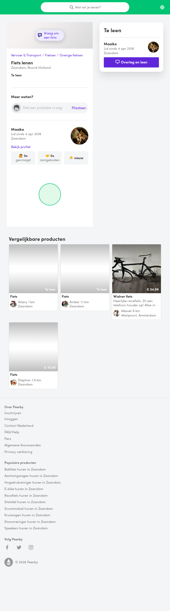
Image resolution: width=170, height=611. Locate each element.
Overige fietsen (71, 55)
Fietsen (50, 55)
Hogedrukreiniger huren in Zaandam (32, 482)
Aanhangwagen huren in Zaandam (31, 476)
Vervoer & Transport (26, 55)
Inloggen (11, 419)
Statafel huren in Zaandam (25, 502)
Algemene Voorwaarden (22, 445)
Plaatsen (79, 108)
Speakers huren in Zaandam (26, 528)
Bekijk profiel (21, 147)
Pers (7, 439)
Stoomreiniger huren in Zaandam (30, 522)
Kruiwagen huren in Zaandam (27, 515)
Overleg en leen (131, 62)
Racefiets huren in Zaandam (26, 495)
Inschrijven (12, 413)
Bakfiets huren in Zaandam (25, 469)
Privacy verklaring (18, 452)
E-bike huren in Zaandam (23, 489)
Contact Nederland (18, 425)
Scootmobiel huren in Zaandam (28, 508)
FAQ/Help (11, 432)
